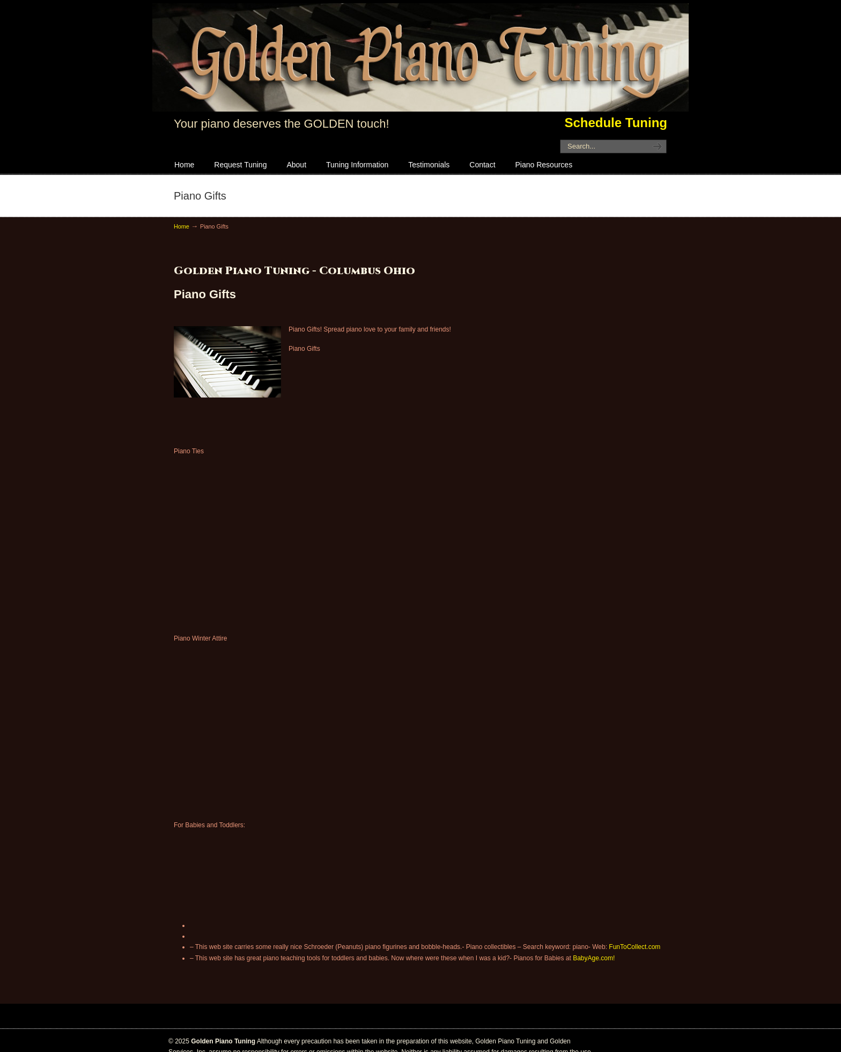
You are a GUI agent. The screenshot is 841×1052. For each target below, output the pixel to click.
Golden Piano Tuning (420, 57)
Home (181, 226)
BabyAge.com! (594, 958)
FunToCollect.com (634, 947)
